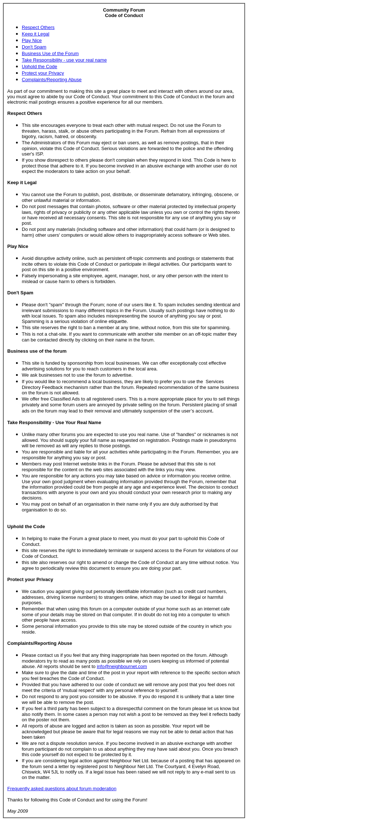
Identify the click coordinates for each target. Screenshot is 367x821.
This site (30, 125)
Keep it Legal (35, 34)
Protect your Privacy (43, 73)
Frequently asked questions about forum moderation (62, 788)
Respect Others (38, 27)
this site (46, 269)
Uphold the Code (39, 66)
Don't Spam (34, 47)
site (76, 275)
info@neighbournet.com (122, 666)
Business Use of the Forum (50, 53)
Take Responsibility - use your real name (64, 60)
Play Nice (32, 40)
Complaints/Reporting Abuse (52, 79)
